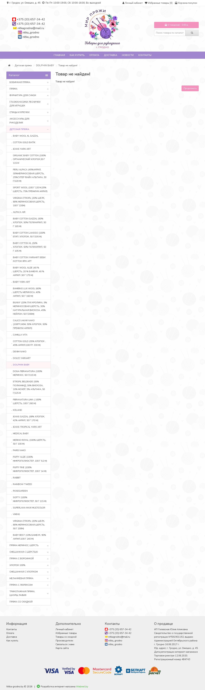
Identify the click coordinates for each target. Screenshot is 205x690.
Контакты (144, 55)
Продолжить (190, 88)
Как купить (77, 55)
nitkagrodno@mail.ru (31, 28)
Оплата (94, 55)
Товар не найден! (67, 65)
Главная (59, 55)
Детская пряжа (23, 65)
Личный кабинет (64, 629)
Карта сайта (62, 648)
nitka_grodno (31, 32)
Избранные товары (66, 633)
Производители (64, 640)
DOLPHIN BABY (45, 65)
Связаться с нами (65, 644)
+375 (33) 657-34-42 (31, 19)
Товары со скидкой (66, 636)
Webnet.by (82, 686)
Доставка (110, 55)
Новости (128, 55)
